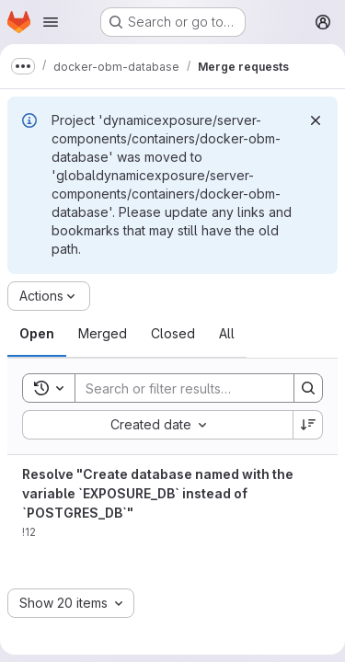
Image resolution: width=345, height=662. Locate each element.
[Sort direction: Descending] (308, 424)
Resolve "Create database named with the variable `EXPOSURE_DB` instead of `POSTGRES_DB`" (157, 493)
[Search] (196, 388)
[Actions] (48, 296)
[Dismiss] (316, 120)
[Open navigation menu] (50, 22)
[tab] (36, 334)
